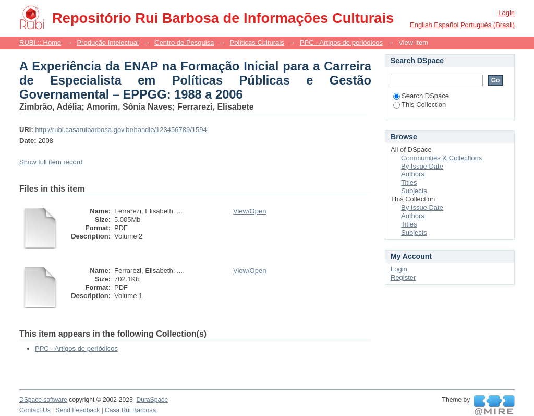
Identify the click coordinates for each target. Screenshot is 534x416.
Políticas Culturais (257, 42)
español (446, 25)
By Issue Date (422, 166)
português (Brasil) (487, 25)
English (421, 25)
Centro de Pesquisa (184, 42)
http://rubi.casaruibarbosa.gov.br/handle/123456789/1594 (121, 130)
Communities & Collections (441, 158)
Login (506, 13)
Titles (409, 182)
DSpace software (43, 399)
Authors (412, 174)
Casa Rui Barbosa (130, 410)
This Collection (419, 105)
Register (403, 277)
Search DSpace (421, 96)
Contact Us (35, 410)
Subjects (414, 191)
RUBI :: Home (40, 42)
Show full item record (50, 162)
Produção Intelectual (108, 42)
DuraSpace (151, 399)
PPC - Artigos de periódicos (341, 42)
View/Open (249, 211)
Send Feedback (78, 410)
